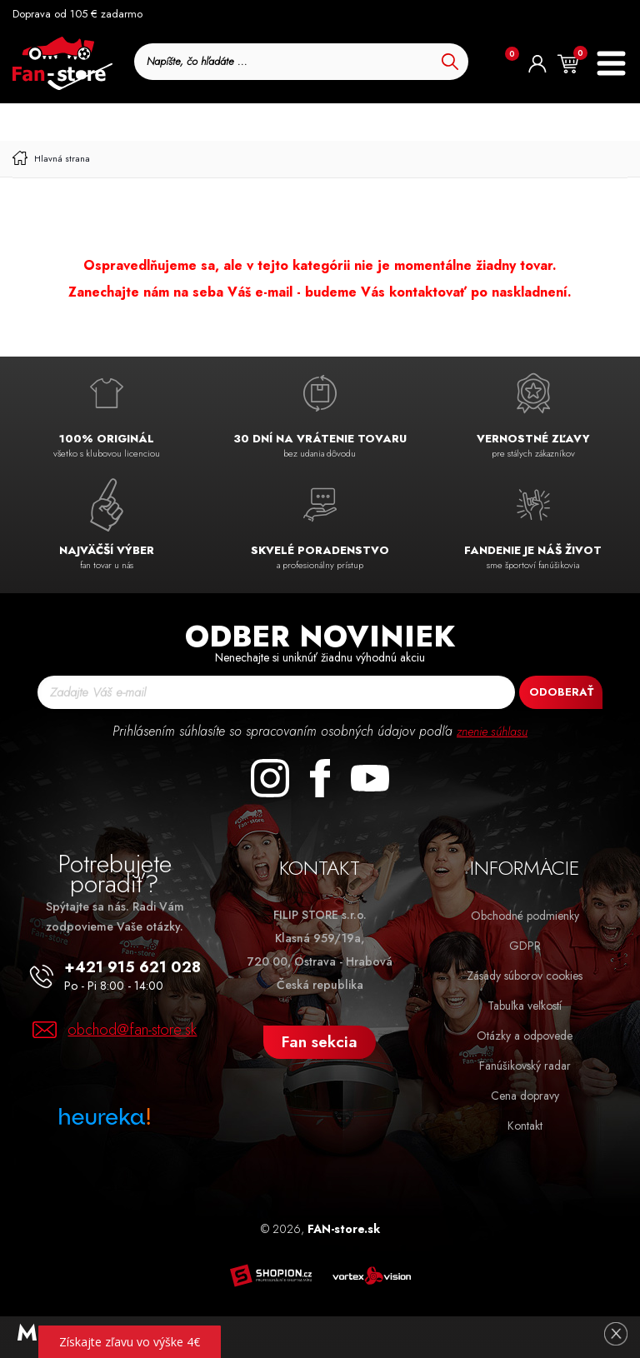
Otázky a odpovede (524, 1035)
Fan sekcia (320, 1042)
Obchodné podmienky (525, 915)
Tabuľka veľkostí (525, 1005)
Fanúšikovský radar (525, 1065)
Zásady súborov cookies (524, 975)
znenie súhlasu (492, 731)
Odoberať (561, 692)
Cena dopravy (525, 1095)
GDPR (525, 945)
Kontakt (525, 1125)
